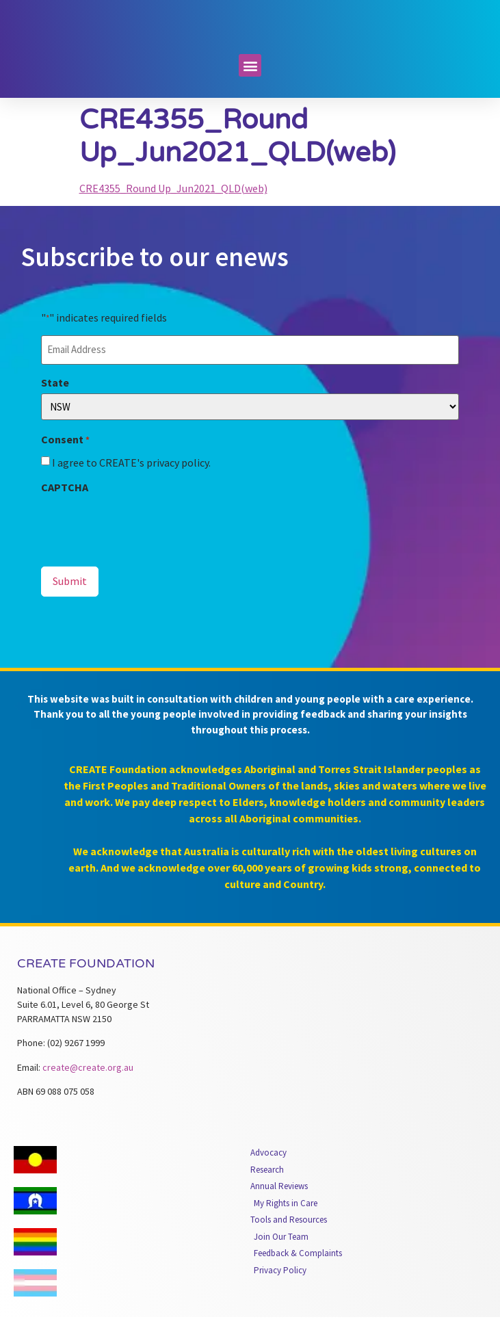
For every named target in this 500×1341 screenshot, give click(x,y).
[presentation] (145, 549)
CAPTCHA (64, 511)
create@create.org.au (87, 1090)
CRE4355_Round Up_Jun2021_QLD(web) (173, 214)
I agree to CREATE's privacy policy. (131, 487)
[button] (250, 91)
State (55, 407)
